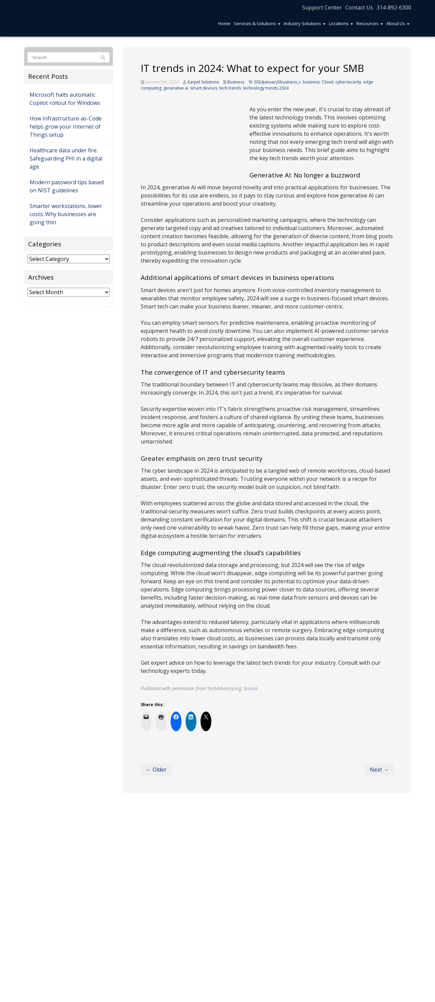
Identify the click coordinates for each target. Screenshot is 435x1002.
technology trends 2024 (266, 88)
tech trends (230, 88)
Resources (369, 23)
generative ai (175, 88)
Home (224, 23)
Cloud (327, 82)
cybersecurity (348, 82)
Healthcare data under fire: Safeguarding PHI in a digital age (66, 158)
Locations (341, 23)
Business (235, 82)
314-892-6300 (394, 7)
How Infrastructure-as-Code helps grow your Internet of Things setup (66, 126)
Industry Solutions (305, 23)
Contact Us (359, 7)
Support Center (322, 7)
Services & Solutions (257, 23)
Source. (251, 688)
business (311, 82)
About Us (398, 23)
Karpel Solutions (203, 82)
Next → (379, 769)
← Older (156, 769)
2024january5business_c (277, 82)
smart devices (203, 88)
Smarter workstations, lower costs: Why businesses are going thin (66, 214)
